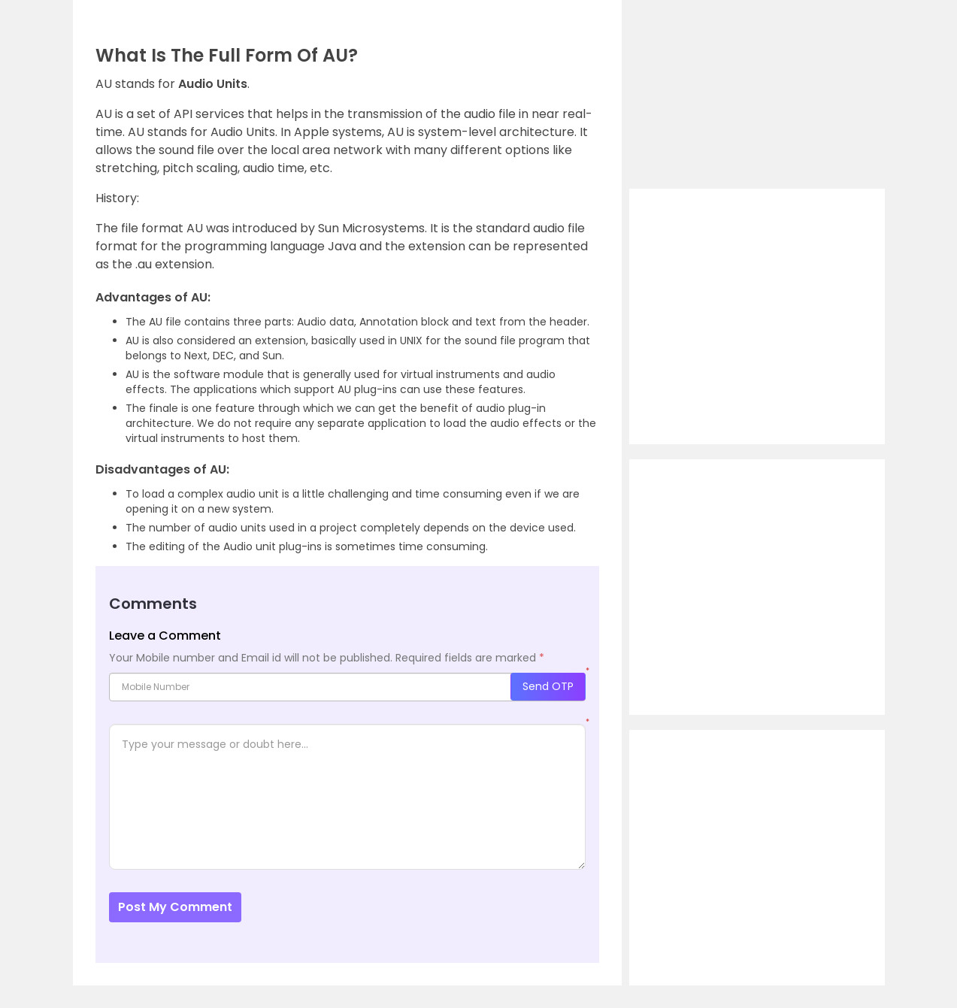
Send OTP (548, 686)
